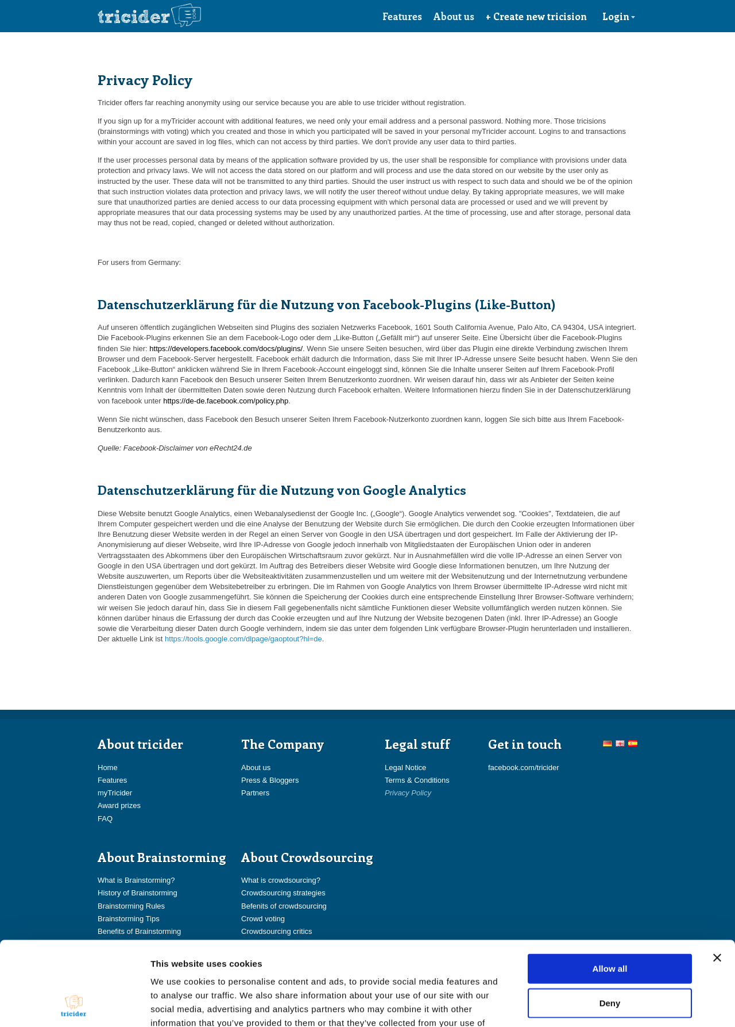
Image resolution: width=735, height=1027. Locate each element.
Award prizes (119, 805)
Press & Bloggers (270, 780)
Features (402, 16)
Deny (610, 924)
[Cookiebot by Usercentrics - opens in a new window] (74, 1004)
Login (619, 16)
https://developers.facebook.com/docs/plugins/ (226, 348)
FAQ (105, 818)
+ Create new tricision (536, 16)
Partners (255, 792)
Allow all (610, 889)
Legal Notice (405, 767)
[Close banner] (717, 879)
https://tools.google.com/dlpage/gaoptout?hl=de (243, 638)
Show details (602, 1004)
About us (454, 16)
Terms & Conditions (417, 780)
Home (108, 767)
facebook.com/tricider (523, 767)
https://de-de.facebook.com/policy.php (225, 401)
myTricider (115, 792)
